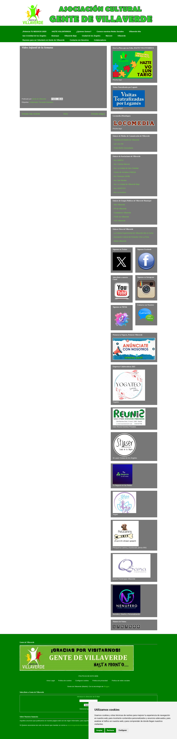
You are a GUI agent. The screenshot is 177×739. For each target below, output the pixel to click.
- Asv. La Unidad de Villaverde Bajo (126, 184)
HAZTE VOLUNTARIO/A (61, 31)
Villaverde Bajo (70, 36)
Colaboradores (100, 40)
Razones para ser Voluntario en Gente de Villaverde (43, 40)
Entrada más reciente (31, 114)
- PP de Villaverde (119, 209)
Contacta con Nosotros (79, 40)
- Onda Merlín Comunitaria (123, 148)
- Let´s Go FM (118, 144)
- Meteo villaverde (119, 241)
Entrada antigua (98, 114)
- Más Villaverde (119, 205)
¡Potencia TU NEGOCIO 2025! (34, 31)
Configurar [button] (122, 730)
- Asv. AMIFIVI (118, 160)
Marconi (109, 36)
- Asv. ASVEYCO (119, 188)
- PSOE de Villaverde (121, 217)
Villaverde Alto (135, 31)
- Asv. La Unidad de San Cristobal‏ (125, 168)
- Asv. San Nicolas (120, 180)
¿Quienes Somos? (83, 31)
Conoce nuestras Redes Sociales (110, 31)
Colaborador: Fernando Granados (41, 102)
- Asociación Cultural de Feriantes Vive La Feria (131, 237)
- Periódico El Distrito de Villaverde (126, 140)
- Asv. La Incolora (119, 192)
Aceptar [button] (99, 730)
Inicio (65, 114)
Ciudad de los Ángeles (91, 36)
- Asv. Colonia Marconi (121, 164)
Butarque (55, 36)
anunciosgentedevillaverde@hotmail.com (81, 725)
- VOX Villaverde (119, 221)
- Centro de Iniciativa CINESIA (124, 172)
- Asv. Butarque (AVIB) (121, 176)
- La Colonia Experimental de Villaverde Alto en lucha (133, 233)
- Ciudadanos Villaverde (122, 213)
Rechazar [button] (110, 730)
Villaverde (122, 36)
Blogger (106, 686)
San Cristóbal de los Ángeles (34, 36)
